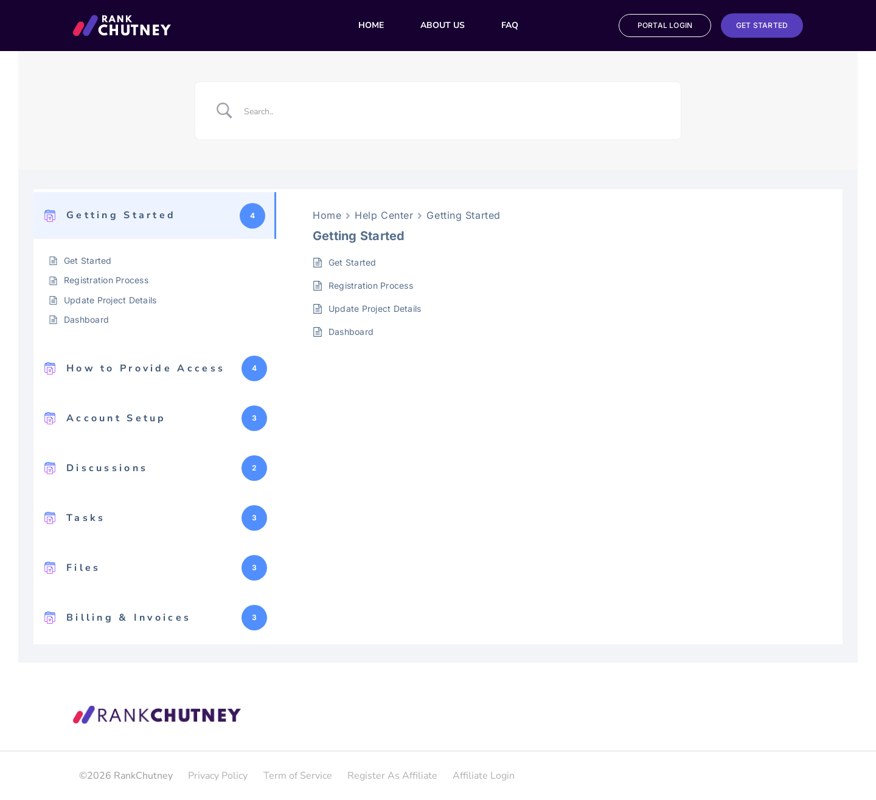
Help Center (384, 215)
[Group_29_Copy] (122, 19)
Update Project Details (110, 300)
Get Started (88, 260)
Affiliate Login (484, 775)
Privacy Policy (218, 775)
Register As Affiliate (392, 775)
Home (327, 215)
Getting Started (463, 215)
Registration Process (106, 280)
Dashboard (86, 319)
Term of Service (297, 775)
